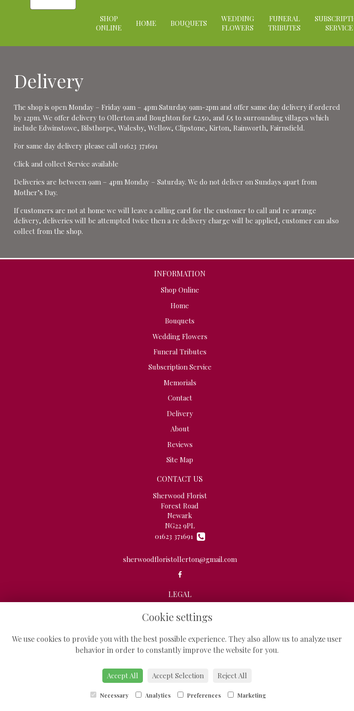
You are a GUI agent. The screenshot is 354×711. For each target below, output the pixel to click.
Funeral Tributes (284, 23)
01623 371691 (180, 536)
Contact (180, 397)
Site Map (179, 459)
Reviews (180, 444)
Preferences (199, 695)
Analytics (153, 695)
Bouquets (189, 23)
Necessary (109, 695)
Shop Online (109, 23)
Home (146, 23)
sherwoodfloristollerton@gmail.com (180, 559)
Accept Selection (178, 675)
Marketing (247, 695)
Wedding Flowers (237, 23)
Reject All (232, 675)
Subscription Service (180, 366)
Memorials (180, 382)
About (180, 428)
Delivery (180, 413)
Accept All (122, 675)
